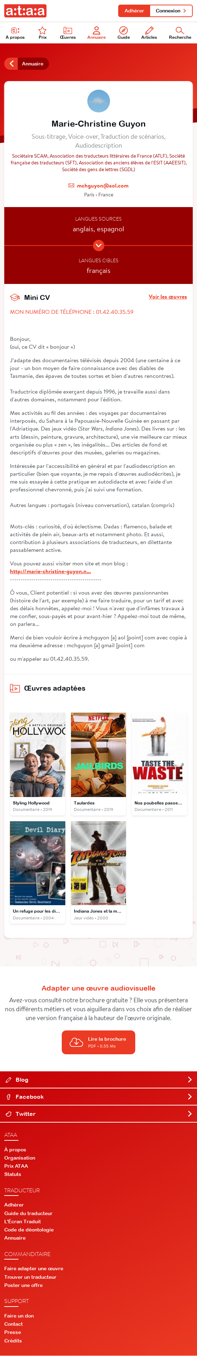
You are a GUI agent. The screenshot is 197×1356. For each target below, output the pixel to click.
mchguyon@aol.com (102, 186)
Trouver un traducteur (30, 1277)
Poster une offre (23, 1285)
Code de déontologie (29, 1230)
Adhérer (134, 11)
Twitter (99, 1114)
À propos (15, 33)
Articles (149, 33)
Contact (13, 1324)
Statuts (12, 1175)
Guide (123, 33)
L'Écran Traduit (22, 1222)
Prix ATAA (16, 1166)
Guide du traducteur (28, 1214)
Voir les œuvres (168, 297)
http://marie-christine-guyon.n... (50, 571)
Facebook (99, 1097)
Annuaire (96, 33)
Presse (12, 1333)
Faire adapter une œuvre (33, 1269)
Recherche (180, 33)
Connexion (171, 11)
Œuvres (68, 33)
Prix (42, 33)
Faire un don (19, 1316)
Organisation (19, 1158)
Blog (99, 1080)
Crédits (13, 1341)
